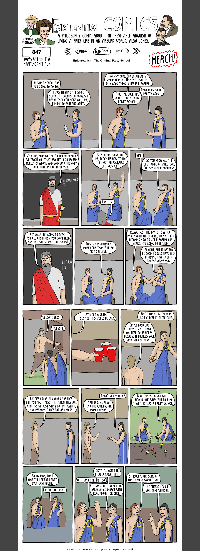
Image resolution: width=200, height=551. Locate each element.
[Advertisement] (100, 7)
